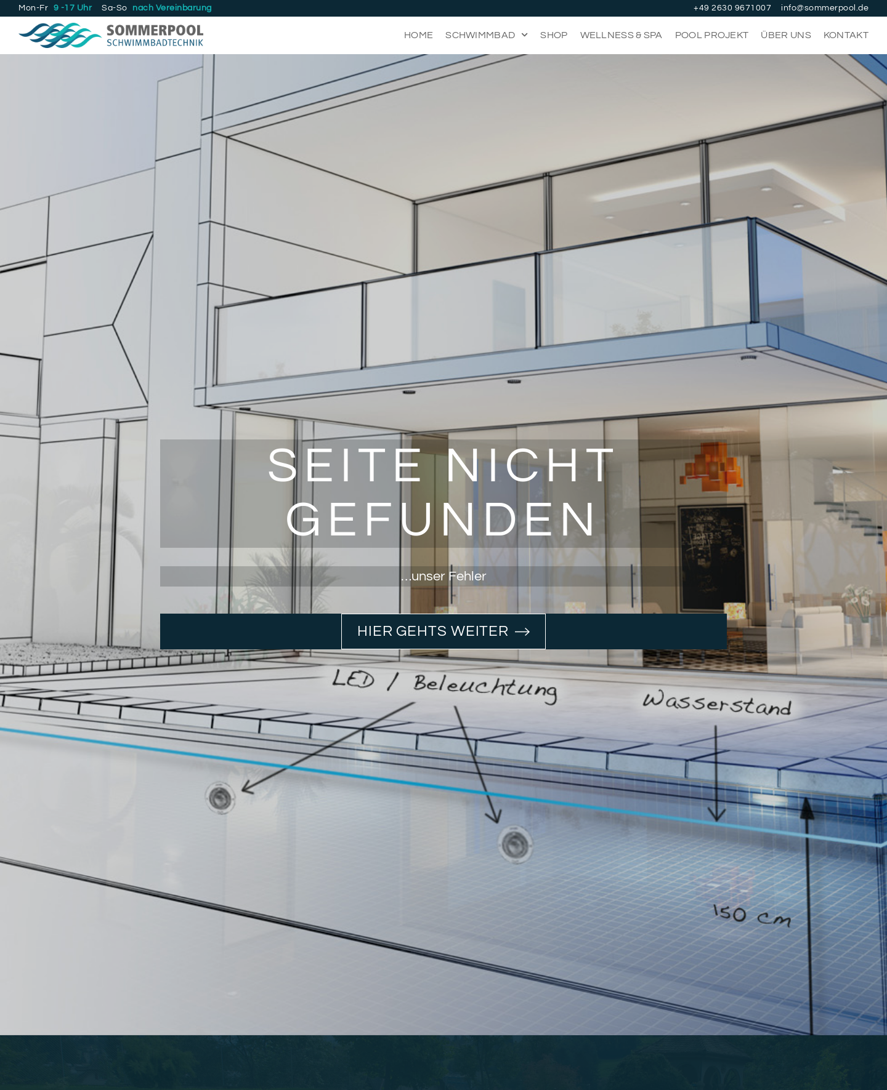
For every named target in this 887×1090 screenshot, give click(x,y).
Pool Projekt (712, 35)
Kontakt (846, 35)
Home (418, 35)
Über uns (786, 35)
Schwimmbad (486, 35)
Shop (553, 35)
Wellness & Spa (621, 35)
